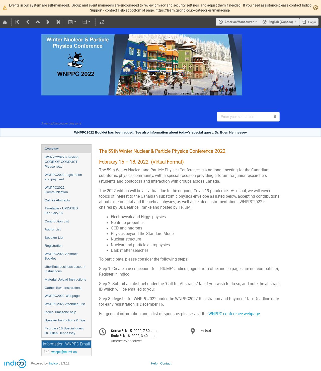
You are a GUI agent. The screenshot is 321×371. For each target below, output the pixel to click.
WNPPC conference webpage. (234, 313)
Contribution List (57, 221)
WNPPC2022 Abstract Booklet (61, 256)
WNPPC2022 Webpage (62, 296)
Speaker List (54, 237)
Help (154, 363)
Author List (53, 229)
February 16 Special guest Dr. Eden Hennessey (64, 330)
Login (312, 22)
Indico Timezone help (60, 312)
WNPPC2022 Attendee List (65, 304)
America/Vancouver (239, 22)
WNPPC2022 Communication (56, 190)
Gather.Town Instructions (63, 288)
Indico (53, 363)
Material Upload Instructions (65, 279)
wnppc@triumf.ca (64, 352)
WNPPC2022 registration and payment (63, 177)
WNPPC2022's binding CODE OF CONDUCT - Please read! (62, 161)
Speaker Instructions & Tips (65, 320)
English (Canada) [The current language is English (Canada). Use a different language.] (281, 22)
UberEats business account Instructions (65, 269)
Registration (53, 246)
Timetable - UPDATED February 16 (61, 210)
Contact (166, 363)
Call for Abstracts (57, 200)
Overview (52, 149)
